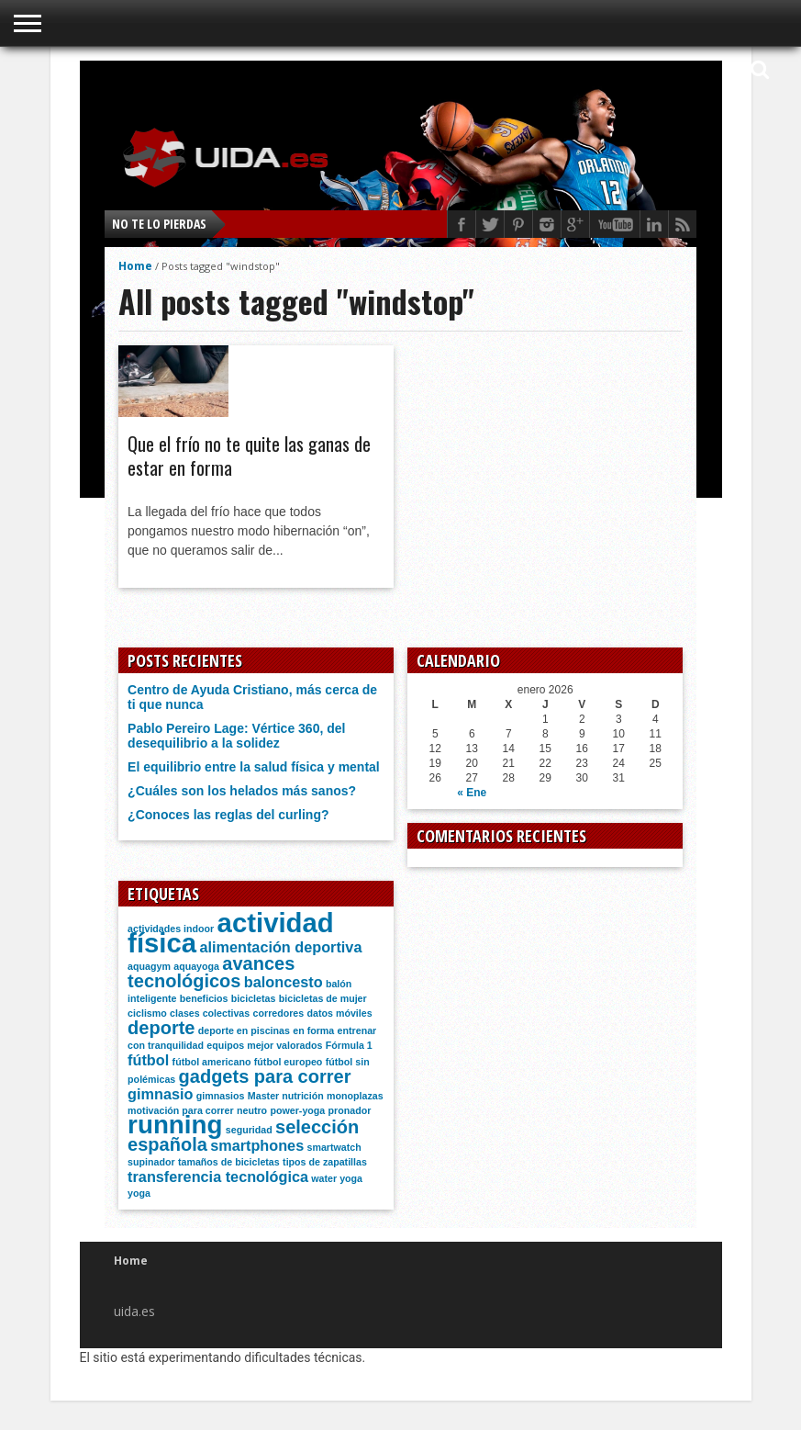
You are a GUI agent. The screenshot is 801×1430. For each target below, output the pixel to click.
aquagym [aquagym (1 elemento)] (149, 966)
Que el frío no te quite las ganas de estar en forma (249, 455)
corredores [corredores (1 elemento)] (279, 1013)
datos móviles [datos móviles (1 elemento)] (340, 1013)
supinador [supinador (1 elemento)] (151, 1161)
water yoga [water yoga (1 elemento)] (336, 1178)
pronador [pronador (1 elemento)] (350, 1110)
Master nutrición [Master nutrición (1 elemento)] (286, 1095)
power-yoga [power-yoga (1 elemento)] (297, 1110)
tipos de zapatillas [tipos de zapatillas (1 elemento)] (325, 1161)
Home (135, 266)
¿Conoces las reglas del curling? (228, 814)
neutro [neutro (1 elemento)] (252, 1110)
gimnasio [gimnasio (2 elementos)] (160, 1094)
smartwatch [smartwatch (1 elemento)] (334, 1147)
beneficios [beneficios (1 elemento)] (204, 998)
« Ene (471, 792)
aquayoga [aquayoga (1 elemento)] (196, 966)
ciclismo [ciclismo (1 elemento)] (147, 1013)
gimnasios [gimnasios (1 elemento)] (220, 1095)
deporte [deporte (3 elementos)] (161, 1028)
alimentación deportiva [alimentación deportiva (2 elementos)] (280, 947)
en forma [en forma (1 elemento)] (313, 1030)
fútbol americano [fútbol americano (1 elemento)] (211, 1061)
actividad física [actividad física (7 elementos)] (231, 932)
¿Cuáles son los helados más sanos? (242, 790)
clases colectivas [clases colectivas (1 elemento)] (210, 1013)
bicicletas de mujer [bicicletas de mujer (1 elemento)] (323, 998)
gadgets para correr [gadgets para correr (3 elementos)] (265, 1076)
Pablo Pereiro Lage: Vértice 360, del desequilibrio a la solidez (236, 735)
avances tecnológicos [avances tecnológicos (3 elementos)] (211, 972)
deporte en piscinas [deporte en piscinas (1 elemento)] (244, 1030)
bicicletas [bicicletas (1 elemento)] (253, 998)
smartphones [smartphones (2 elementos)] (257, 1145)
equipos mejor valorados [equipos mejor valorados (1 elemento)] (264, 1045)
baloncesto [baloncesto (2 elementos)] (283, 982)
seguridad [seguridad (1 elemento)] (249, 1129)
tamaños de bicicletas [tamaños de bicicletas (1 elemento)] (229, 1161)
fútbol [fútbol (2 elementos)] (148, 1060)
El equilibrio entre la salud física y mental (254, 767)
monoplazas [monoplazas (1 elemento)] (355, 1095)
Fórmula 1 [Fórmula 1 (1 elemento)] (349, 1045)
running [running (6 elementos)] (175, 1124)
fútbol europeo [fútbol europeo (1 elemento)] (288, 1061)
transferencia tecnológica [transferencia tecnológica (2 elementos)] (218, 1176)
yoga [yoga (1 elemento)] (139, 1193)
